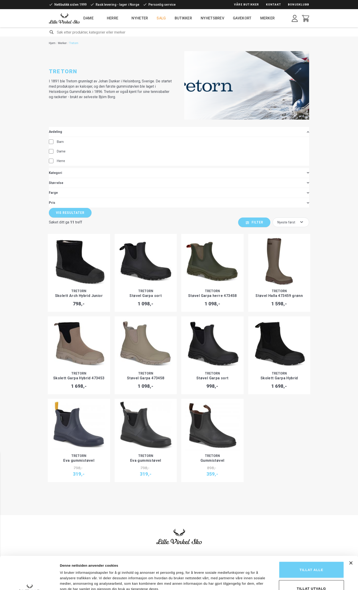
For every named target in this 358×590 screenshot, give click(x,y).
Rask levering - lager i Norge (117, 4)
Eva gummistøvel (78, 370)
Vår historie (190, 479)
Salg (161, 18)
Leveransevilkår (138, 488)
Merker (267, 18)
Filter (257, 132)
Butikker (183, 18)
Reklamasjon (136, 497)
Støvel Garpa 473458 (145, 287)
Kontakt (273, 4)
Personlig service (162, 4)
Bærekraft (189, 501)
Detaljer (243, 573)
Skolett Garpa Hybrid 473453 (79, 287)
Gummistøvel (212, 370)
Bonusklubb (298, 4)
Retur (131, 483)
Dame (88, 18)
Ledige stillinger (193, 511)
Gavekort (242, 18)
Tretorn (78, 200)
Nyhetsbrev (212, 18)
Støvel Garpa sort (145, 205)
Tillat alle (311, 539)
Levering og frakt (139, 492)
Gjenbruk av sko (193, 488)
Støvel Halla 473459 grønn (279, 205)
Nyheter (140, 18)
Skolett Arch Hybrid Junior (79, 205)
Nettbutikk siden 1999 (70, 4)
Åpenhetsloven (193, 506)
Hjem (52, 43)
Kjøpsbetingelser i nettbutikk (147, 479)
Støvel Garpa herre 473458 (212, 205)
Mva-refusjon (137, 506)
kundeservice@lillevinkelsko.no (260, 520)
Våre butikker (246, 4)
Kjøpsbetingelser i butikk (144, 501)
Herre (112, 18)
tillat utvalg (311, 557)
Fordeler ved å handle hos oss (203, 483)
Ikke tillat (311, 576)
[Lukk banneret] (351, 532)
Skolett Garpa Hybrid (279, 287)
